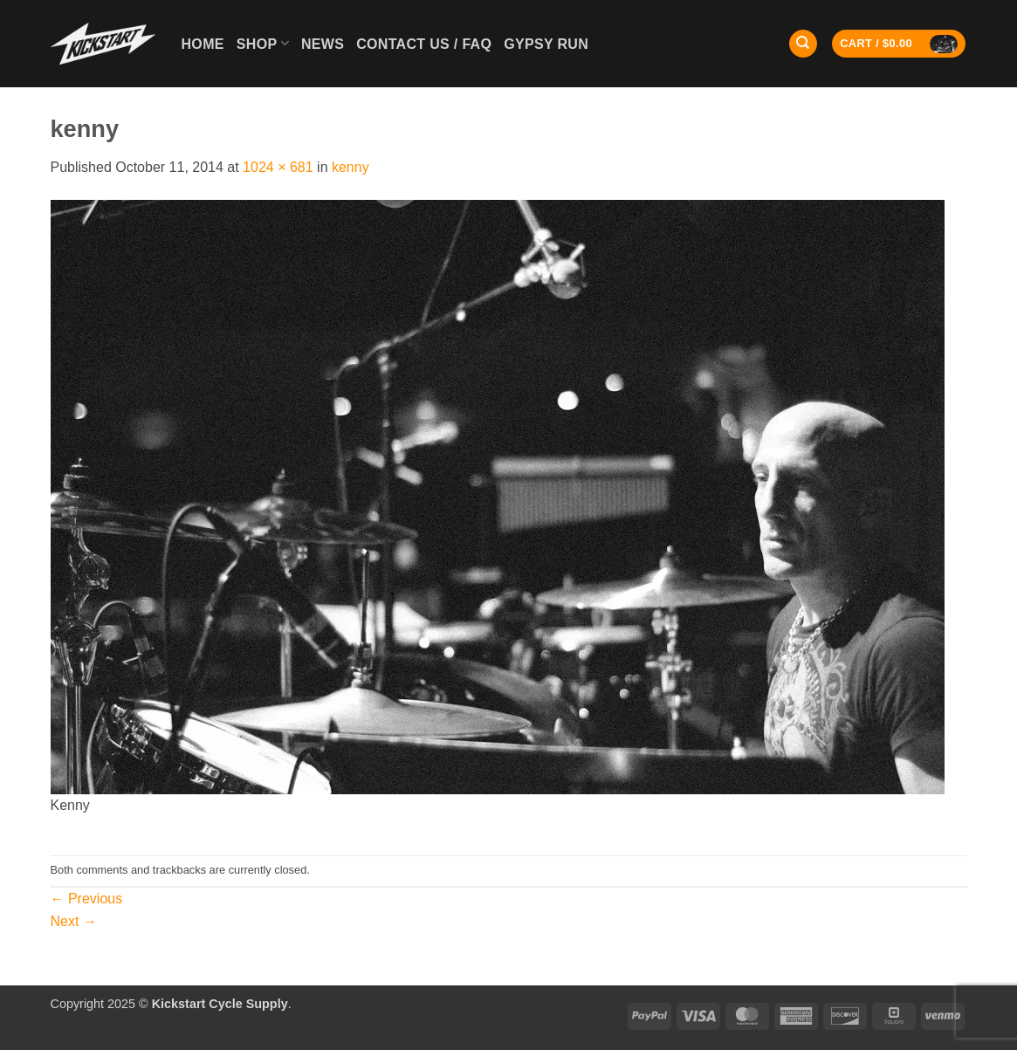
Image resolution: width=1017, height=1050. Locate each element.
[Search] (803, 44)
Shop (263, 43)
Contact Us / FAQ (423, 44)
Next (74, 921)
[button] (898, 44)
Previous (87, 898)
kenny (350, 167)
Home (203, 44)
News (322, 44)
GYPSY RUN (546, 44)
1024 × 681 (278, 167)
